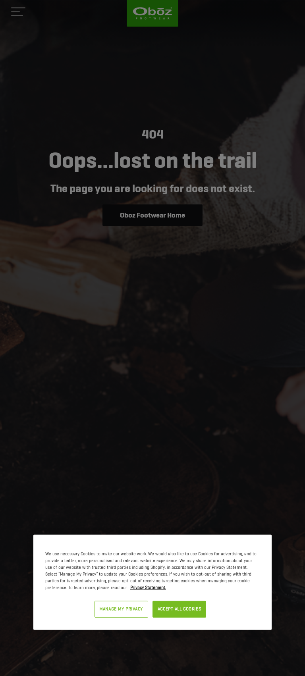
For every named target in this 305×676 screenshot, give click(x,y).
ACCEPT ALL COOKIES (179, 609)
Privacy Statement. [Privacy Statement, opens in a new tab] (148, 587)
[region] (152, 582)
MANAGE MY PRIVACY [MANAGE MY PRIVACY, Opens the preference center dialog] (121, 609)
